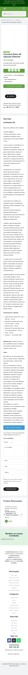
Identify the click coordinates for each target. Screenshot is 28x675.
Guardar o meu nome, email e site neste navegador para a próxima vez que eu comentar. (12, 481)
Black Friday (14, 630)
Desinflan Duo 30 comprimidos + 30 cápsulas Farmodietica (12, 513)
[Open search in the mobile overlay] (14, 14)
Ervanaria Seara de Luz (16, 664)
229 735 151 (14, 647)
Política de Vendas (14, 582)
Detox (10, 103)
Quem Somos (14, 620)
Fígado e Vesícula (16, 103)
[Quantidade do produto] (10, 91)
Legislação (14, 588)
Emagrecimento (14, 605)
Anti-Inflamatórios (9, 506)
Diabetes (14, 602)
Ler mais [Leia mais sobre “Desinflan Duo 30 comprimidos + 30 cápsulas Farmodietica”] (10, 521)
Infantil (14, 613)
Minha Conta (14, 625)
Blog (14, 633)
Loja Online (14, 628)
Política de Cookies (14, 577)
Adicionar (11, 96)
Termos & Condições (14, 585)
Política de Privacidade (14, 580)
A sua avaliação (8, 438)
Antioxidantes (14, 597)
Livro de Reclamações (14, 590)
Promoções (5, 105)
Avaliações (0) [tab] (9, 122)
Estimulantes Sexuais (14, 608)
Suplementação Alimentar (15, 105)
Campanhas (14, 623)
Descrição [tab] (7, 119)
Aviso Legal (14, 575)
